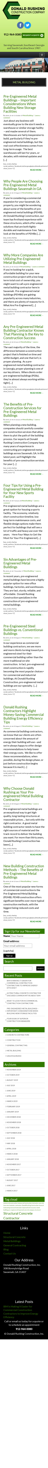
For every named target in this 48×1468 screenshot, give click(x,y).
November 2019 (14, 1070)
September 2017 (14, 1175)
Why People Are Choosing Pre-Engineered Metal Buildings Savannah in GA (23, 185)
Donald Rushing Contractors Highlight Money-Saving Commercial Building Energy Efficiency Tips (23, 714)
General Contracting (17, 1045)
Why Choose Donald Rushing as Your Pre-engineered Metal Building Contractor (23, 794)
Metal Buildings (12, 1241)
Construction (13, 1040)
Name (6, 935)
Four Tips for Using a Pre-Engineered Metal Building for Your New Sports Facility (23, 491)
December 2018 (14, 1117)
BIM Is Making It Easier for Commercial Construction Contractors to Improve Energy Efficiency (22, 984)
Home (6, 1232)
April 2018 (11, 1149)
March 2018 (12, 1154)
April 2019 (11, 1096)
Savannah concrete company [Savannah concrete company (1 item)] (26, 1210)
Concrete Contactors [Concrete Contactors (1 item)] (9, 1205)
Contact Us (9, 1253)
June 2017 (11, 1185)
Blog (6, 1249)
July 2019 (11, 1085)
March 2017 (12, 1191)
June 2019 (11, 1091)
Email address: (11, 941)
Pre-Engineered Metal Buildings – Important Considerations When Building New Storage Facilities (20, 103)
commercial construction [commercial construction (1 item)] (10, 1203)
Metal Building (28, 115)
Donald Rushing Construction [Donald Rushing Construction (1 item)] (30, 1205)
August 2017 (12, 1180)
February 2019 (13, 1106)
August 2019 (12, 1080)
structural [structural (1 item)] (38, 1210)
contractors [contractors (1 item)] (18, 1205)
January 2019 (13, 1112)
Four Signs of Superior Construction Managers (18, 1020)
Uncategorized (14, 1056)
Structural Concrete (14, 1237)
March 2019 (12, 1101)
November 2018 (14, 1122)
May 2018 (11, 1143)
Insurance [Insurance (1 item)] (33, 1207)
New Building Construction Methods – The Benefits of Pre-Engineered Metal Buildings (23, 871)
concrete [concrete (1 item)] (41, 1203)
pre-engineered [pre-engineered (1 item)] (13, 1210)
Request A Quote (33, 35)
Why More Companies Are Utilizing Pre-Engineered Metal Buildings (23, 259)
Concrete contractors (18, 1035)
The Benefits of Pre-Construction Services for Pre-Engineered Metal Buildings (22, 409)
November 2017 (14, 1164)
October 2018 (13, 1127)
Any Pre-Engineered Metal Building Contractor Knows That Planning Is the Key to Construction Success (23, 332)
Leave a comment (38, 267)
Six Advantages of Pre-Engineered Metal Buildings (20, 563)
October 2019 (13, 1075)
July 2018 (11, 1138)
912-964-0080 (12, 34)
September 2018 (14, 1133)
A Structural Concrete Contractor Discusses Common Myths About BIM (24, 994)
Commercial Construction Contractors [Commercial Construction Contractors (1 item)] (27, 1203)
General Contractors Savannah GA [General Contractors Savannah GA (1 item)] (20, 1207)
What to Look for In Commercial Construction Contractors (22, 1002)
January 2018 (13, 1159)
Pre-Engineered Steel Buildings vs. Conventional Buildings (23, 630)
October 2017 (13, 1170)
